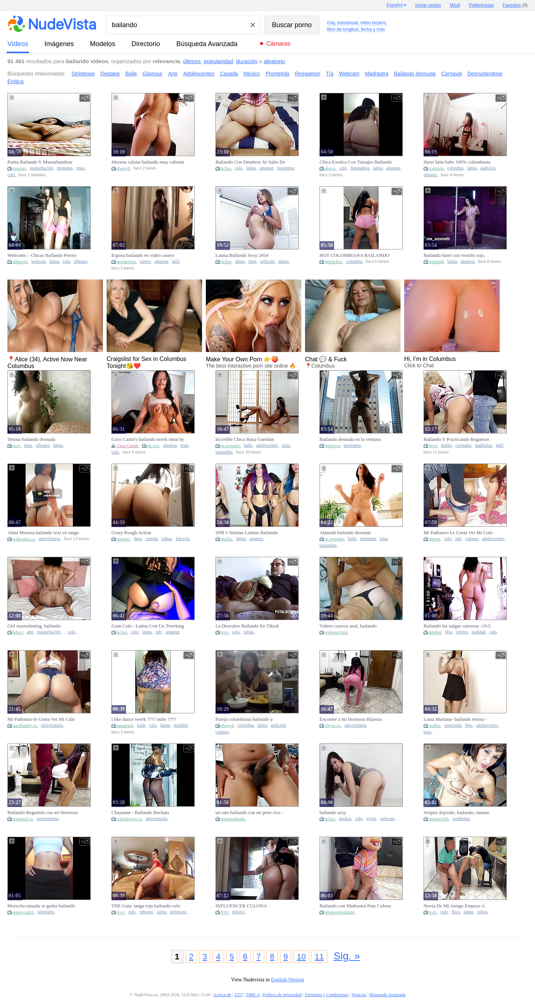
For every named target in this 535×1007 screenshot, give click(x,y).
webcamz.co (24, 539)
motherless (126, 261)
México (251, 74)
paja (235, 632)
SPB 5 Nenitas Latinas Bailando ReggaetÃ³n (246, 533)
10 (301, 956)
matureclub (439, 819)
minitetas (65, 168)
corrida (152, 538)
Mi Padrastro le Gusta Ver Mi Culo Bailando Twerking (41, 719)
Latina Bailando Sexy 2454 (241, 255)
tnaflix (226, 539)
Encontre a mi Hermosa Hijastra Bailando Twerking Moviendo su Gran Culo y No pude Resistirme (351, 719)
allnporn (20, 261)
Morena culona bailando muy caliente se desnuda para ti (147, 162)
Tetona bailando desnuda (31, 439)
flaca (455, 912)
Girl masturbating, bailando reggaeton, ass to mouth (34, 626)
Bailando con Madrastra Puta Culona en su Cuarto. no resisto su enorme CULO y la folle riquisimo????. (355, 906)
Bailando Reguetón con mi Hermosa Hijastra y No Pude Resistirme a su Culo (42, 813)
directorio (146, 44)
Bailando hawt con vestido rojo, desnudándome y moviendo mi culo (458, 255)
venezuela (452, 725)
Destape (110, 74)
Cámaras (278, 44)
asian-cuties (23, 912)
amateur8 (125, 725)
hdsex (18, 632)
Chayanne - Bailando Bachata (140, 812)
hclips (226, 168)
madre (446, 445)
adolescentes (267, 445)
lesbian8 (436, 261)
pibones (430, 174)
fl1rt (224, 912)
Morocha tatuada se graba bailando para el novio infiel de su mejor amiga (41, 906)
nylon (371, 818)
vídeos (17, 44)
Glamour (153, 74)
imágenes (59, 44)
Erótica (15, 81)
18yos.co (333, 725)
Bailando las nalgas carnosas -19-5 (457, 626)
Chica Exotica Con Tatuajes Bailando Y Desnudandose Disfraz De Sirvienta (356, 162)
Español (394, 5)
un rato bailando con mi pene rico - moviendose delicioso (249, 813)
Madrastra (376, 74)
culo (11, 174)
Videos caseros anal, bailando (348, 626)
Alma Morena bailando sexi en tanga (43, 532)
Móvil (455, 5)
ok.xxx (153, 445)
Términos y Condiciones (326, 994)
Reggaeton (307, 74)
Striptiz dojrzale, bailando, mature (456, 812)
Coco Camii (127, 445)
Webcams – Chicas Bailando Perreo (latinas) (42, 255)
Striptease (83, 74)
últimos (192, 61)
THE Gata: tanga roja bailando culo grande (145, 906)
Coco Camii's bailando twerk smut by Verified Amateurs (147, 439)
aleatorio (274, 61)
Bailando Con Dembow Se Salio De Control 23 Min (250, 162)
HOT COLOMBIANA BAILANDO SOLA (354, 255)
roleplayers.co (129, 819)
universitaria (49, 538)
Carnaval (451, 74)
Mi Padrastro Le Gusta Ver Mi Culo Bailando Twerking (458, 533)
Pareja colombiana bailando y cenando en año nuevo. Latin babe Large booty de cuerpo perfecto (248, 719)
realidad (478, 632)
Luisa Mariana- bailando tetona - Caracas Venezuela (455, 719)
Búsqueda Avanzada (206, 44)
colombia (455, 168)
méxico (238, 912)
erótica (462, 632)
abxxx (330, 168)
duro (138, 538)
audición (487, 168)
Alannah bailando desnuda (345, 532)
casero (145, 261)
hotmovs (332, 445)
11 (319, 956)
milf (175, 261)
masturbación (41, 168)
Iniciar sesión (428, 5)
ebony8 (123, 168)
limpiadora (359, 168)
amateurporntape (340, 912)
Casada (229, 74)
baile (248, 445)
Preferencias (481, 5)
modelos (102, 44)
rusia (286, 445)
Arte (173, 74)
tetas (80, 168)
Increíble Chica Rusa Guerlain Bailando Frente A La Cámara (244, 439)
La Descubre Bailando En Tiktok (247, 626)
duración (246, 61)
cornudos (463, 445)
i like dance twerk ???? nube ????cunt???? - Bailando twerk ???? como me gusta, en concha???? (147, 719)
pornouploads (233, 819)
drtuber (435, 632)
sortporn (436, 168)
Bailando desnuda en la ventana (350, 439)
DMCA (252, 994)
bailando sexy (333, 812)
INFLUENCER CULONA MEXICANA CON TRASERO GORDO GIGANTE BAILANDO (248, 906)
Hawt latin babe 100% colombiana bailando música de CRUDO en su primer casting (457, 162)
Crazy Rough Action (131, 532)
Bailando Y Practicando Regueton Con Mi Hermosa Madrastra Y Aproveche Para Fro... (456, 439)
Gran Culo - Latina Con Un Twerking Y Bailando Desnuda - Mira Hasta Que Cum (147, 626)
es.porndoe (230, 445)
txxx (16, 445)
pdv (458, 538)
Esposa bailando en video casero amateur (142, 255)
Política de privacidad (282, 994)
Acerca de (222, 994)
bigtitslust (333, 261)
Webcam (349, 74)
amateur (266, 168)
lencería (182, 538)
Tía (329, 74)
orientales (46, 912)
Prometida (277, 74)
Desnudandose (484, 74)
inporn (434, 539)
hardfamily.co (25, 725)
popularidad (218, 61)
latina (251, 168)
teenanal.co (23, 819)
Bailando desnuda (414, 74)
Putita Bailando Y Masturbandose (39, 162)
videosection (336, 632)
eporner (19, 168)
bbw (448, 632)
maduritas (483, 445)
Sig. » (347, 956)
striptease (178, 912)
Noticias (358, 994)
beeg (433, 445)
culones (472, 538)
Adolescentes (198, 74)
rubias (283, 261)
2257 (238, 994)
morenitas (285, 168)
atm (30, 632)
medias (345, 818)
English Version (287, 979)
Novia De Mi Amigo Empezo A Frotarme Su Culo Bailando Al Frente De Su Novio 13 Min (460, 906)
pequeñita (223, 452)
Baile (131, 74)
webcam (38, 261)
